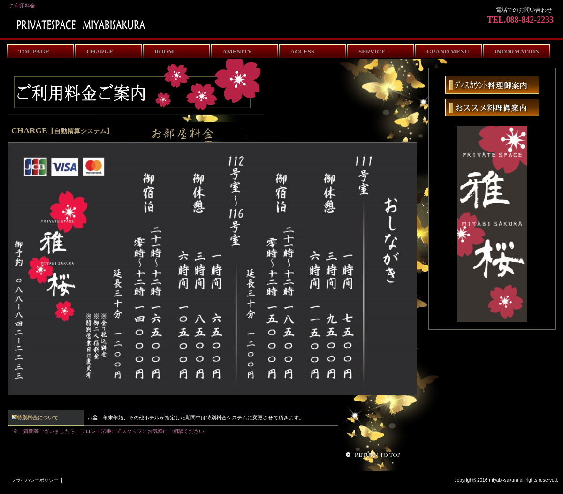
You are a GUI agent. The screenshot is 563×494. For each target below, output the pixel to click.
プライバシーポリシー (34, 480)
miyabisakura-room (78, 24)
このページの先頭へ (374, 455)
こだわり (492, 85)
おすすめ (492, 107)
